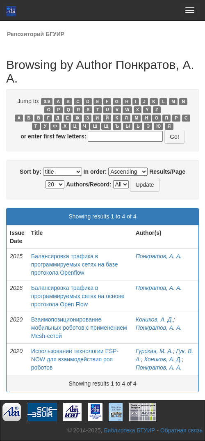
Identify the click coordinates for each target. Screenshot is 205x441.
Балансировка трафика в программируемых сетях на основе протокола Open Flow (78, 296)
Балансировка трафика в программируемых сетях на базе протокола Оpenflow (74, 264)
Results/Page (167, 171)
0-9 (46, 101)
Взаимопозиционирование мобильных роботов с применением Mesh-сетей (79, 327)
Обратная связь (181, 430)
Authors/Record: (88, 184)
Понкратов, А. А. (159, 256)
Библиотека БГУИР (129, 430)
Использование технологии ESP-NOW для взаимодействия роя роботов (74, 359)
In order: (95, 171)
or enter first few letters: (53, 136)
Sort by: (30, 171)
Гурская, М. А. (154, 351)
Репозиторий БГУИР (35, 34)
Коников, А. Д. (154, 319)
